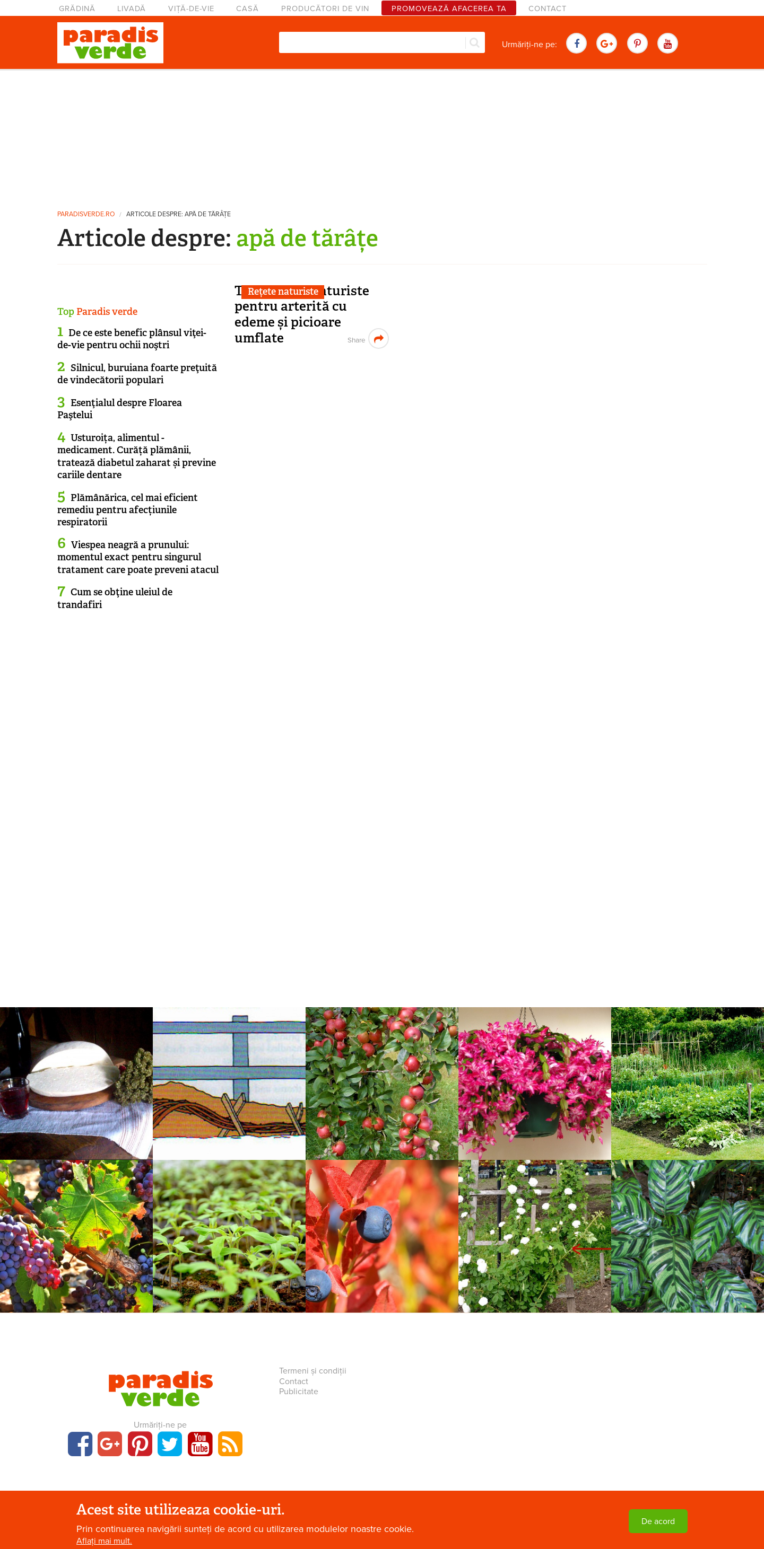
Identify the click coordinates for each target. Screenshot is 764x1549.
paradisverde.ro (86, 214)
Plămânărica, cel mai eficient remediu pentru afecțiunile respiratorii (127, 510)
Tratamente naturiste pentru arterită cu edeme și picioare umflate (302, 314)
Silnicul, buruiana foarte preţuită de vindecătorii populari (137, 374)
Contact (547, 8)
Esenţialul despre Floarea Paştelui (119, 409)
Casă (247, 8)
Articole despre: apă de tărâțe (178, 214)
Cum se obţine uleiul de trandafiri (114, 598)
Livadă (131, 8)
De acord (658, 1521)
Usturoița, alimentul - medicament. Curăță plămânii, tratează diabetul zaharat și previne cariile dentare (136, 456)
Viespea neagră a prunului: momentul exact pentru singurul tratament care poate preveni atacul (138, 557)
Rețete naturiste (283, 291)
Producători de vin (325, 8)
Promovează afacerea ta (449, 8)
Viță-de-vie (191, 8)
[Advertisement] (382, 135)
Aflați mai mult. (104, 1541)
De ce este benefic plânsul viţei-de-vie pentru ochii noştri (131, 339)
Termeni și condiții (312, 1371)
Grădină (77, 8)
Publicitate (298, 1391)
